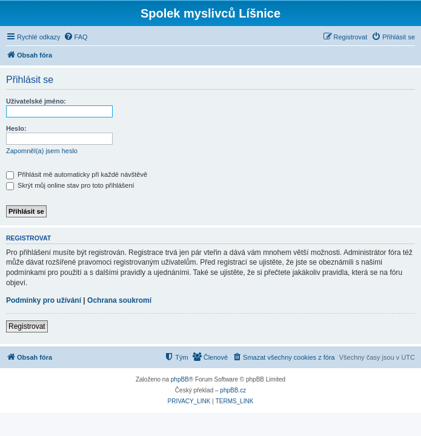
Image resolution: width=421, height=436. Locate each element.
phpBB (180, 379)
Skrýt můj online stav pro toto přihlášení (70, 185)
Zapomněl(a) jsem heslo (42, 150)
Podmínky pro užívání (43, 300)
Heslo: (16, 128)
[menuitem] (76, 37)
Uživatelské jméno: (36, 101)
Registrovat (26, 326)
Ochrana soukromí (119, 300)
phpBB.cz (233, 390)
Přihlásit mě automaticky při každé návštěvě (76, 174)
